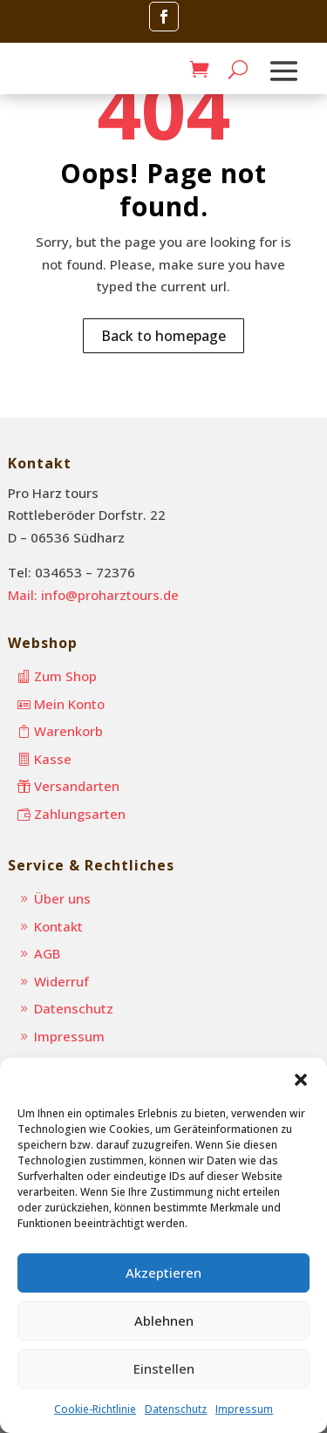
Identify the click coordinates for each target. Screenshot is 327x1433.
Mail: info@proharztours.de (93, 595)
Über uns (62, 898)
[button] (301, 1079)
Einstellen (163, 1368)
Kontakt (58, 926)
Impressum (244, 1409)
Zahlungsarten (80, 813)
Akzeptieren (163, 1272)
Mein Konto (69, 704)
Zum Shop (65, 676)
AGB (47, 953)
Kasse (53, 759)
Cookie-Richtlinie (95, 1409)
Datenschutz (176, 1409)
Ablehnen (164, 1320)
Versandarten (76, 786)
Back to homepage (163, 335)
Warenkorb (68, 731)
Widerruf (61, 981)
